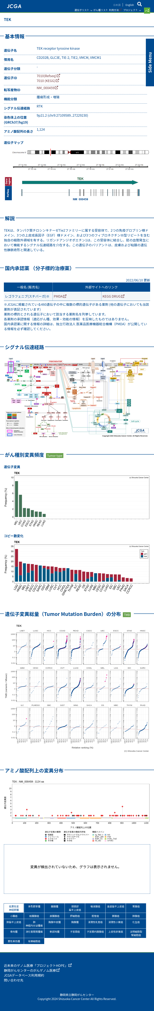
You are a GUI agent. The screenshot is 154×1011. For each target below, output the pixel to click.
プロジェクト (130, 10)
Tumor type (54, 455)
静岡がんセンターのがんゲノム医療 (30, 970)
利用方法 (114, 10)
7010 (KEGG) (46, 80)
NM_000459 (45, 87)
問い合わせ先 (13, 980)
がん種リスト (100, 10)
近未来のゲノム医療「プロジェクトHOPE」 (36, 965)
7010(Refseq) (46, 75)
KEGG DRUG (111, 296)
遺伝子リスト (82, 10)
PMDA (58, 296)
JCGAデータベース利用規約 (24, 975)
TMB (127, 615)
